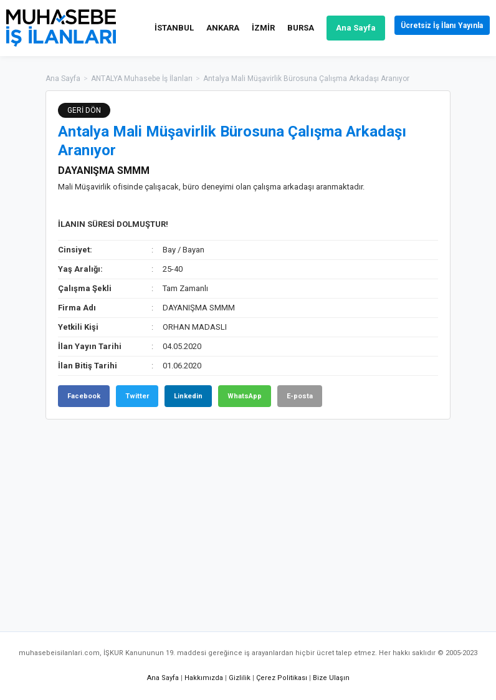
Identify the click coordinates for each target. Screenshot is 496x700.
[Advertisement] (248, 519)
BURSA (284, 27)
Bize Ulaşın (331, 678)
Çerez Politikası (281, 678)
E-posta (300, 396)
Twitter (137, 396)
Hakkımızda (203, 678)
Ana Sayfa (340, 27)
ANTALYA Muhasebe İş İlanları (142, 78)
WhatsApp (244, 396)
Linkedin (188, 396)
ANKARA (206, 27)
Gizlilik (239, 678)
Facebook (83, 396)
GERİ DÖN (84, 110)
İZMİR (247, 27)
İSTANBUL (158, 27)
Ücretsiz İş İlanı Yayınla (434, 27)
